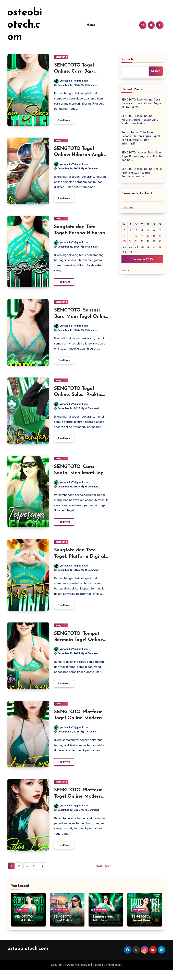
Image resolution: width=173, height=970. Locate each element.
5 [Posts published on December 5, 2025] (148, 230)
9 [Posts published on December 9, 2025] (130, 235)
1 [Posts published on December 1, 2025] (124, 230)
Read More (64, 120)
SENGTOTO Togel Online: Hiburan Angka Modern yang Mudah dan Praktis (139, 119)
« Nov (126, 270)
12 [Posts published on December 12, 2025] (148, 235)
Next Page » (104, 865)
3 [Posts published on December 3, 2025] (136, 230)
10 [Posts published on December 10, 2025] (136, 235)
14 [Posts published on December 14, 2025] (160, 235)
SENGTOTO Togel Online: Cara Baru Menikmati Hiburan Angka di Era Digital (141, 103)
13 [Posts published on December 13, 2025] (154, 235)
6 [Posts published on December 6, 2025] (154, 230)
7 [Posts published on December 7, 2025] (160, 230)
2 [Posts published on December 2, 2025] (130, 230)
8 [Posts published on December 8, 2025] (124, 235)
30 (34, 866)
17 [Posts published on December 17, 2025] (136, 241)
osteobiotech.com (24, 25)
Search (127, 59)
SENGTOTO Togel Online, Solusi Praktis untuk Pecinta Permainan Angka (141, 172)
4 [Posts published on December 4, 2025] (142, 230)
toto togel (127, 207)
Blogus (97, 964)
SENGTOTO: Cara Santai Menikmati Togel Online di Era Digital (81, 473)
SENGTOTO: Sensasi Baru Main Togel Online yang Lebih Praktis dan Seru (141, 156)
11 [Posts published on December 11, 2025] (142, 235)
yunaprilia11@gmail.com (71, 80)
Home (91, 25)
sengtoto (61, 56)
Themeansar (113, 964)
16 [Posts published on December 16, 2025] (130, 241)
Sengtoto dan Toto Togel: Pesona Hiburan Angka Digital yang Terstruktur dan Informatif (140, 138)
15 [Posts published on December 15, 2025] (124, 241)
